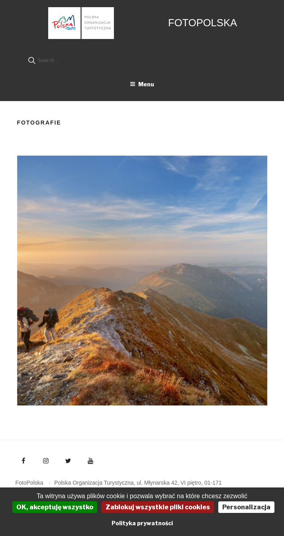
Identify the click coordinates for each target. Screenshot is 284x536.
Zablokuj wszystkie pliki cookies (158, 507)
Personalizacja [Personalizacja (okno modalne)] (246, 507)
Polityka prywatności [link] (142, 523)
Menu (142, 84)
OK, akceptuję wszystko (54, 507)
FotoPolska (202, 22)
